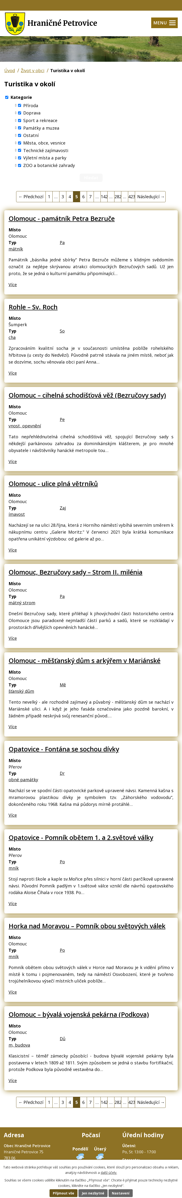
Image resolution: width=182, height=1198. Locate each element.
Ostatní (31, 135)
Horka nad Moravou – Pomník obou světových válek (87, 926)
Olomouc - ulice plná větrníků (53, 483)
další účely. (109, 1172)
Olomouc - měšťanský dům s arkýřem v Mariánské (84, 660)
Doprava (32, 113)
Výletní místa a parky (44, 158)
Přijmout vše (63, 1193)
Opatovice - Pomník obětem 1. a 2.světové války (81, 837)
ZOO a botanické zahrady (49, 165)
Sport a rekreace (40, 120)
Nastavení (120, 1193)
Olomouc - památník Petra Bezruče (62, 218)
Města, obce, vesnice (44, 143)
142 (104, 196)
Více (13, 284)
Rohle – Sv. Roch (33, 307)
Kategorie (21, 97)
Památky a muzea (41, 128)
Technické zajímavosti (45, 150)
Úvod (9, 70)
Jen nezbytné (93, 1193)
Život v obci (32, 70)
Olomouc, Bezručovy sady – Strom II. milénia (75, 572)
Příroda (30, 105)
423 (131, 196)
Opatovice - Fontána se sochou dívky (64, 749)
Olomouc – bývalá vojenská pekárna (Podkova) (79, 1014)
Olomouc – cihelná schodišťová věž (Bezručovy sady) (87, 395)
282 (117, 196)
